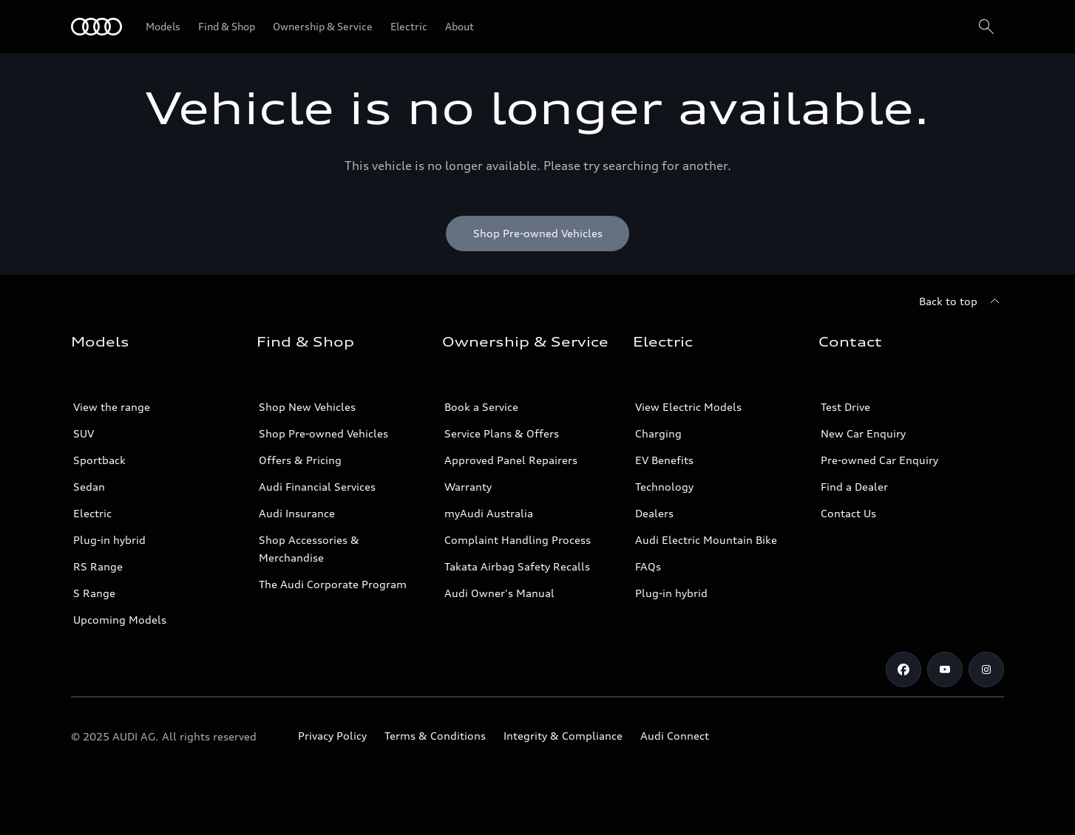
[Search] (986, 26)
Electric (92, 513)
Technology (664, 486)
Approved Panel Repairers (510, 460)
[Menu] (96, 26)
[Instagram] (986, 669)
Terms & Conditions (435, 735)
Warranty (468, 486)
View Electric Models (688, 407)
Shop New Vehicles (307, 407)
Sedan (89, 486)
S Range (94, 593)
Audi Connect (674, 735)
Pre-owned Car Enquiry (879, 460)
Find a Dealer (854, 486)
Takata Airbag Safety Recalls (517, 566)
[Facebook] (903, 669)
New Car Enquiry (863, 433)
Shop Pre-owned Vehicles (323, 433)
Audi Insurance (297, 513)
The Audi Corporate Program (333, 584)
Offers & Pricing (300, 460)
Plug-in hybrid (109, 540)
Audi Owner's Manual (499, 593)
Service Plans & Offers (501, 433)
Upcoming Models (119, 619)
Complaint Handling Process (517, 540)
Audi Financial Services (317, 486)
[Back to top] (961, 301)
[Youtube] (945, 669)
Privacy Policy (332, 735)
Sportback (99, 460)
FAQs (648, 566)
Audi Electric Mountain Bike (706, 540)
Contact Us (848, 513)
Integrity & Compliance (563, 735)
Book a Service (481, 407)
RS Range (98, 566)
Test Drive (845, 407)
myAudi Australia (488, 513)
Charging (658, 433)
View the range (111, 407)
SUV (83, 433)
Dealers (654, 513)
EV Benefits (664, 460)
